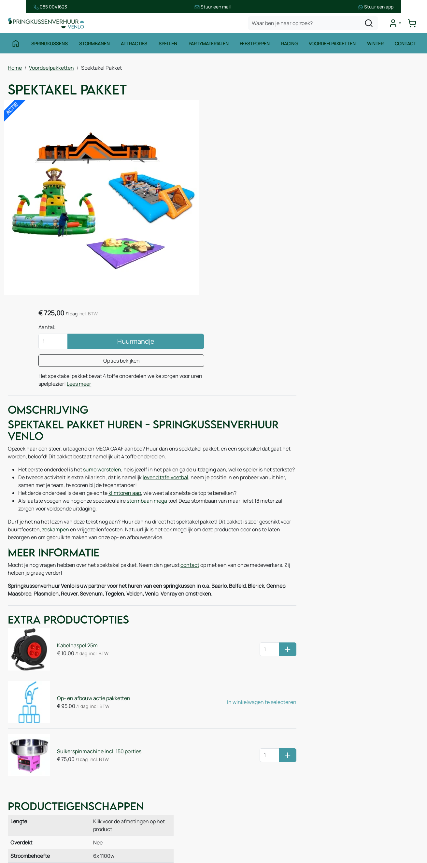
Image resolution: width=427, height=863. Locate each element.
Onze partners (136, 779)
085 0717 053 (361, 772)
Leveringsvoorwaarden (251, 772)
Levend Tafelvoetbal (398, 457)
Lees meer (369, 182)
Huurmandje (367, 139)
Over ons (129, 752)
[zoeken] (369, 24)
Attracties (134, 45)
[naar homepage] (47, 24)
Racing (289, 45)
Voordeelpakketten (332, 45)
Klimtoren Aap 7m (331, 472)
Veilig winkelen (241, 759)
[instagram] (349, 832)
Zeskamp (25, 824)
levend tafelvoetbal (165, 395)
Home (15, 68)
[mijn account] (396, 24)
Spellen (168, 45)
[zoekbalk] (314, 24)
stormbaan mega (147, 419)
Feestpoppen (255, 45)
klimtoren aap (124, 411)
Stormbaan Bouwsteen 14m (400, 472)
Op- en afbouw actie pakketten (91, 612)
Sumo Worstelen (327, 457)
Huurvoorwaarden (245, 746)
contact (189, 484)
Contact (406, 45)
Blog (124, 766)
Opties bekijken (353, 159)
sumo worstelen (102, 380)
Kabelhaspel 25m (74, 563)
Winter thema (30, 837)
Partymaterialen (208, 45)
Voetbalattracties (35, 811)
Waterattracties (33, 798)
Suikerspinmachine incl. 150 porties (96, 662)
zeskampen (88, 448)
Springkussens (49, 45)
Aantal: (296, 125)
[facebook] (328, 832)
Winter (375, 45)
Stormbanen (94, 45)
